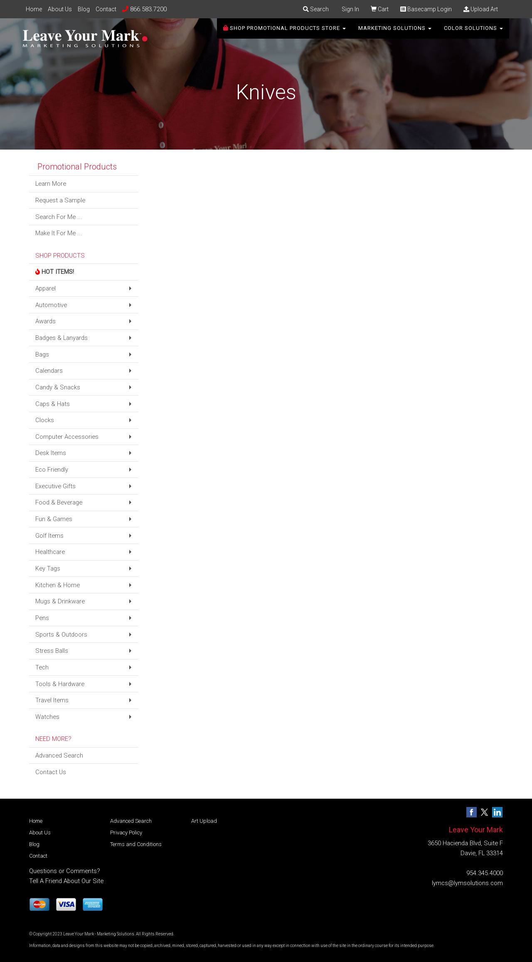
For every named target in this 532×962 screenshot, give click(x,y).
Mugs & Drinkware (60, 601)
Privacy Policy (126, 832)
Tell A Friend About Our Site (66, 881)
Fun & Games (53, 519)
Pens (42, 618)
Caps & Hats (52, 404)
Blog (84, 9)
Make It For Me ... (58, 233)
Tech (42, 667)
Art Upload (204, 821)
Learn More (50, 183)
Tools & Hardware (59, 684)
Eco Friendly (51, 469)
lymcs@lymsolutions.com (467, 883)
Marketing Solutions (394, 33)
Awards (45, 321)
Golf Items (49, 535)
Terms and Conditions (136, 844)
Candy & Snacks (57, 387)
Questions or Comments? (64, 871)
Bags (42, 354)
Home (34, 9)
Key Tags (47, 568)
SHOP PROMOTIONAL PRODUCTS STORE (284, 33)
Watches (47, 717)
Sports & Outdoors (61, 634)
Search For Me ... (58, 217)
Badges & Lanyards (61, 338)
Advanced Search (59, 755)
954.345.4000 (484, 873)
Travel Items (52, 700)
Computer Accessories (67, 436)
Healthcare (50, 552)
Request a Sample (60, 200)
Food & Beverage (58, 502)
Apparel (45, 288)
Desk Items (50, 453)
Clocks (44, 420)
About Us (60, 9)
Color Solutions (473, 33)
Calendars (49, 370)
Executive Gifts (55, 486)
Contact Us (50, 772)
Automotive (51, 305)
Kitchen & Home (57, 585)
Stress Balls (51, 650)
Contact (106, 9)
